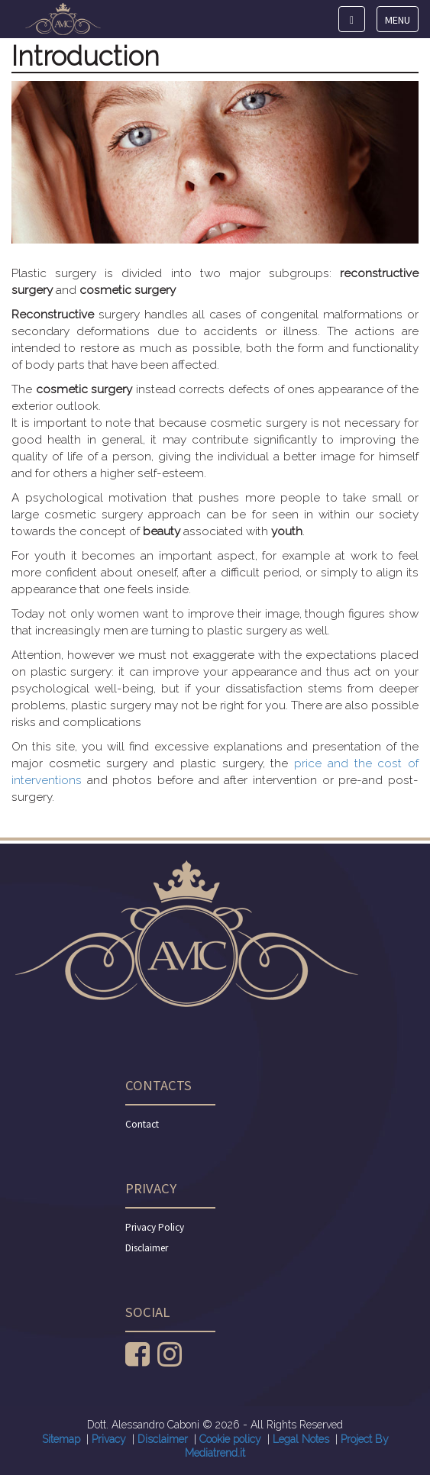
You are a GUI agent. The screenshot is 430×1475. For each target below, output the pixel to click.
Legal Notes (301, 1439)
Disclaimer (146, 1247)
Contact (142, 1124)
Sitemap (61, 1439)
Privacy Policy (154, 1227)
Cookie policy (230, 1439)
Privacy (109, 1439)
